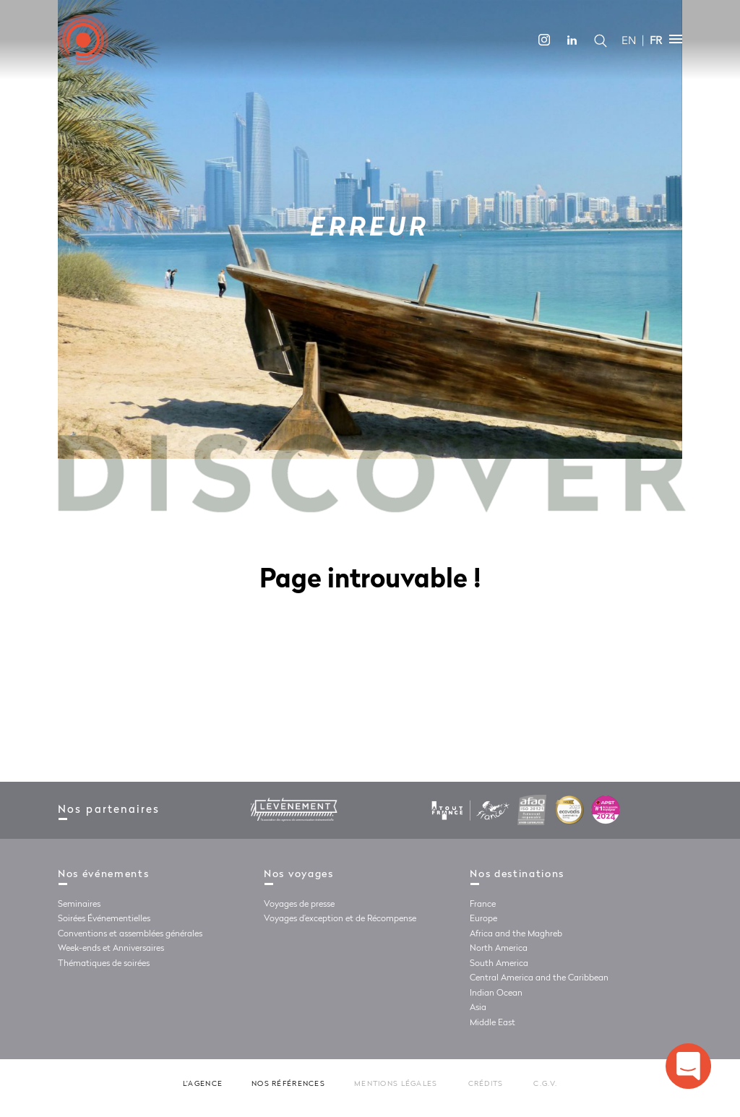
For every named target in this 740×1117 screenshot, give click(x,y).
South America (499, 963)
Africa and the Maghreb (516, 934)
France (483, 904)
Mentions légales (395, 1083)
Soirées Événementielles (104, 919)
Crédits (486, 1083)
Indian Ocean (496, 993)
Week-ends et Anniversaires (111, 948)
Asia (478, 1008)
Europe (483, 919)
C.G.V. (545, 1083)
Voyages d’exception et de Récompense (340, 919)
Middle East (492, 1023)
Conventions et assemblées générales (130, 934)
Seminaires (79, 904)
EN (628, 40)
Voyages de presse (299, 904)
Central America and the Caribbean (539, 978)
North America (499, 948)
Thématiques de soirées (104, 963)
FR (656, 40)
